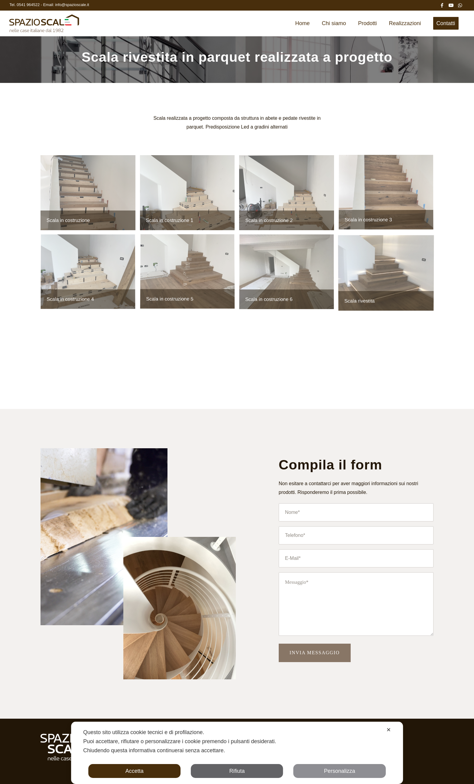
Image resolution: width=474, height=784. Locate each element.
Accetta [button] (134, 771)
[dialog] (237, 753)
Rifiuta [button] (237, 771)
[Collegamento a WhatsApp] (460, 4)
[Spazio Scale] (44, 25)
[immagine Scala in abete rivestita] (90, 195)
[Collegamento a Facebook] (441, 4)
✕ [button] (388, 730)
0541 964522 (29, 4)
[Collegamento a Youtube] (451, 4)
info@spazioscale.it (72, 4)
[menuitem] (302, 23)
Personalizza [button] (339, 771)
